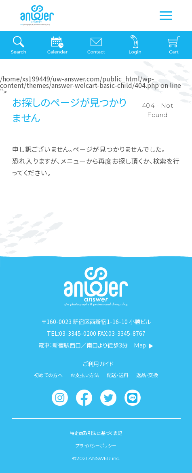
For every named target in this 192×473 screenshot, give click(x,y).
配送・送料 (118, 375)
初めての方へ (48, 375)
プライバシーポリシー (96, 445)
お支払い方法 (84, 375)
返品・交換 (147, 375)
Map (144, 345)
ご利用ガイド (98, 364)
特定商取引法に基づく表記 (96, 433)
